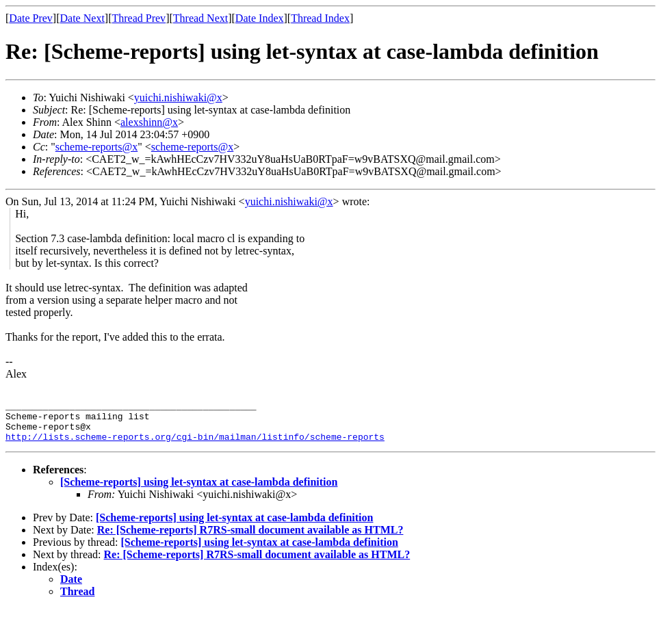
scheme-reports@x (96, 147)
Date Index (259, 18)
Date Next (82, 18)
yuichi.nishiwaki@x (178, 97)
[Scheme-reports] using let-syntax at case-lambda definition (198, 490)
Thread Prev (139, 18)
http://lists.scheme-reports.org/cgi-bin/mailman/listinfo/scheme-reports (195, 444)
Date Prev (31, 18)
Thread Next (200, 18)
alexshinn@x (149, 122)
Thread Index (320, 18)
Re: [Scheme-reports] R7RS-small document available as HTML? (250, 538)
